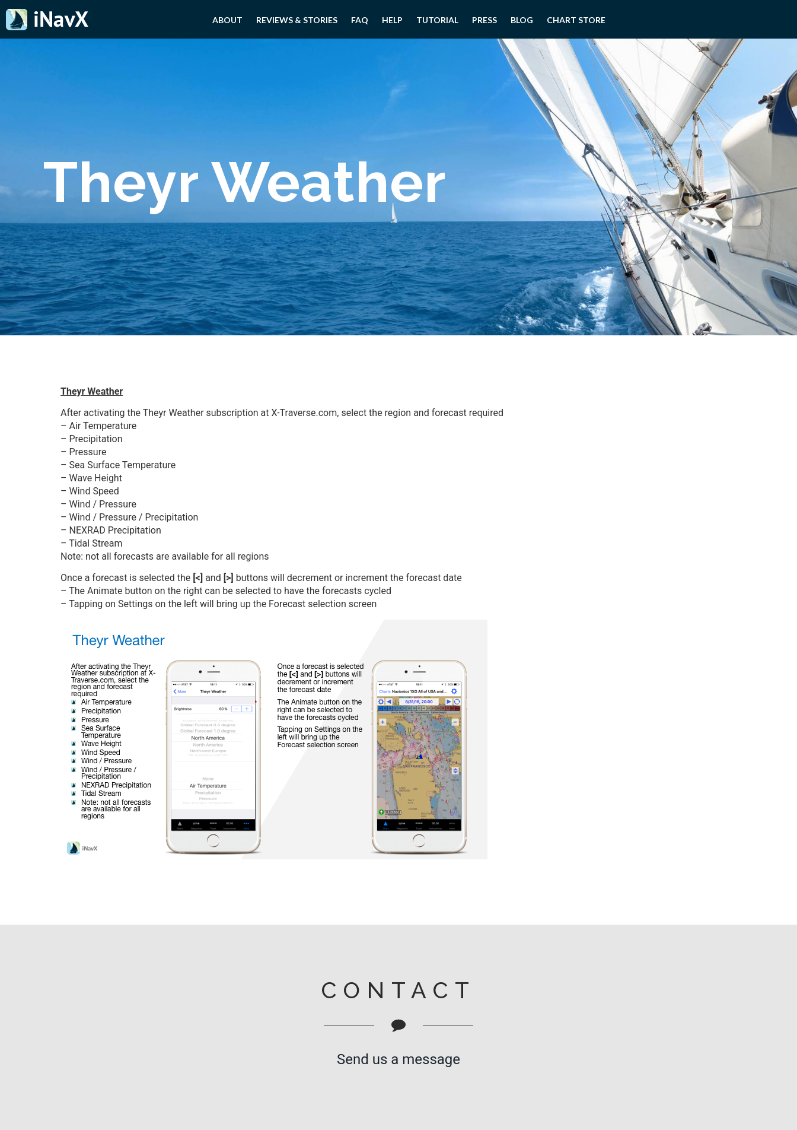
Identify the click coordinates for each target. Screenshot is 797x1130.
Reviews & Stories (296, 20)
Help (392, 20)
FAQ (359, 20)
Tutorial (437, 20)
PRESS (484, 20)
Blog (522, 20)
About (227, 20)
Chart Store (576, 20)
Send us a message (398, 1059)
